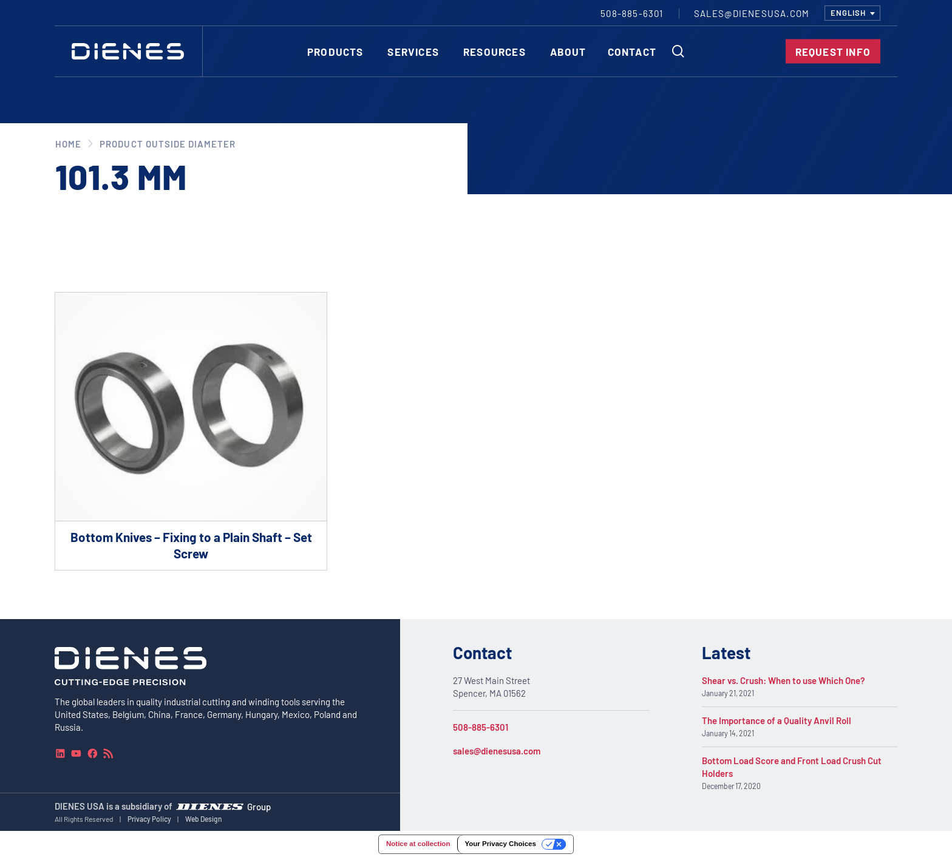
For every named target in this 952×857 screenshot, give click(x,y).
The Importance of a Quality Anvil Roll (776, 720)
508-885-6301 (480, 727)
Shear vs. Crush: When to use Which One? (783, 680)
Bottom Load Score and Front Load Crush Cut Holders (792, 767)
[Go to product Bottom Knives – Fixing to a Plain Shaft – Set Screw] (191, 431)
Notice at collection (418, 843)
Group (259, 806)
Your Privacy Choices (500, 843)
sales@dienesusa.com (496, 750)
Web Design (203, 819)
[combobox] (852, 13)
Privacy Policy (149, 819)
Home (68, 143)
